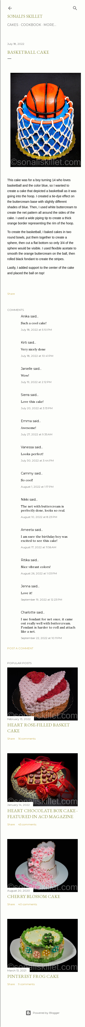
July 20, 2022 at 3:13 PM (37, 408)
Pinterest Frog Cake (33, 976)
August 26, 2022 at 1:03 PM (39, 573)
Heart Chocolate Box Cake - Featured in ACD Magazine (42, 813)
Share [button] (11, 293)
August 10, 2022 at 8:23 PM (39, 517)
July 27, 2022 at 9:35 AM (36, 434)
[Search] (75, 7)
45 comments (27, 824)
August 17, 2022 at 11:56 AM (38, 547)
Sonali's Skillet (24, 16)
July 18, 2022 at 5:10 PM (36, 329)
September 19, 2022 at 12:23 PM (41, 599)
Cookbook (31, 25)
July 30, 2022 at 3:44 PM (37, 460)
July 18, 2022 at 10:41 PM (37, 356)
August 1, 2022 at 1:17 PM (37, 486)
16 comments (27, 738)
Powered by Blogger (43, 1013)
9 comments (26, 984)
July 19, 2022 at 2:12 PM (36, 382)
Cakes (12, 25)
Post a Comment (20, 648)
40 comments (27, 904)
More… (50, 25)
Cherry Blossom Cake (33, 896)
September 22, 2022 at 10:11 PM (41, 638)
